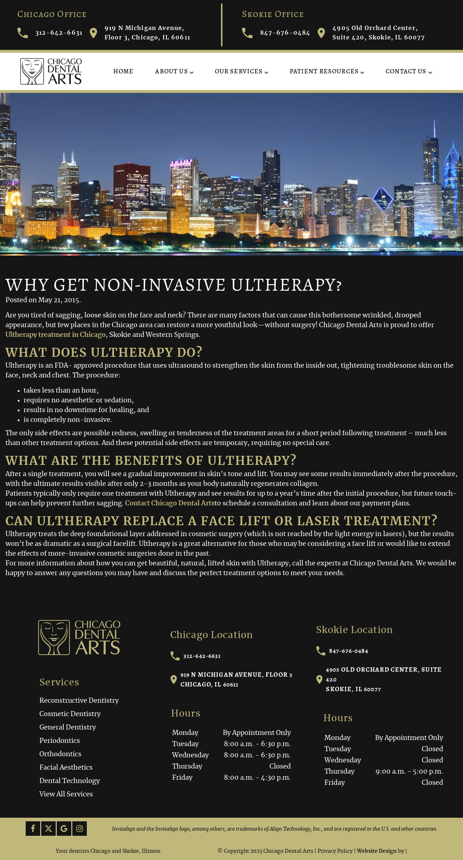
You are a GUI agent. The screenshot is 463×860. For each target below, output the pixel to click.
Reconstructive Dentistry (79, 701)
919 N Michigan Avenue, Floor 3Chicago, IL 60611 (231, 679)
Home (123, 71)
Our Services (239, 71)
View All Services (66, 794)
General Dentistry (67, 727)
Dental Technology (69, 781)
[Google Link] (64, 828)
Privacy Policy (335, 851)
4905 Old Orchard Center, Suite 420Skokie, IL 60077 (379, 679)
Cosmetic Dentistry (70, 714)
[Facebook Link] (33, 828)
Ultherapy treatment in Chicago (55, 335)
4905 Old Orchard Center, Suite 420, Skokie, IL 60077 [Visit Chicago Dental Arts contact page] (371, 32)
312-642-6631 (195, 655)
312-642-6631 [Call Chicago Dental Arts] (49, 33)
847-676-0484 (342, 650)
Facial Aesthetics (66, 768)
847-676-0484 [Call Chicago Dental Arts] (276, 33)
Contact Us (406, 71)
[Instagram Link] (79, 828)
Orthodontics (60, 754)
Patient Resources (324, 71)
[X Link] (48, 828)
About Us (171, 71)
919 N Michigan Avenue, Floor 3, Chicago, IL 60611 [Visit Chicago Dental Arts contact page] (140, 32)
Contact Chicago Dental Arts (169, 503)
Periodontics (59, 741)
